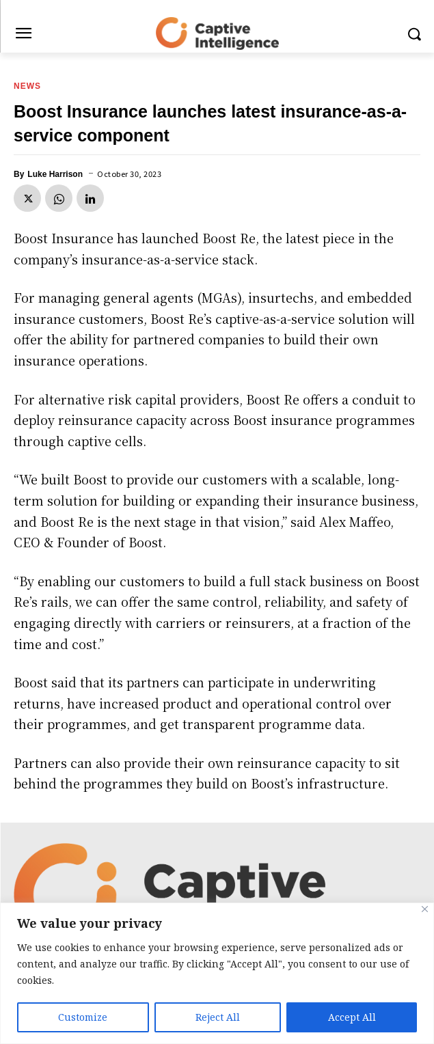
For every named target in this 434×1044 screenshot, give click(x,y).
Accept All (352, 1017)
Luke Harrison (55, 174)
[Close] (425, 909)
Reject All (217, 1017)
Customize (82, 1017)
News (27, 86)
